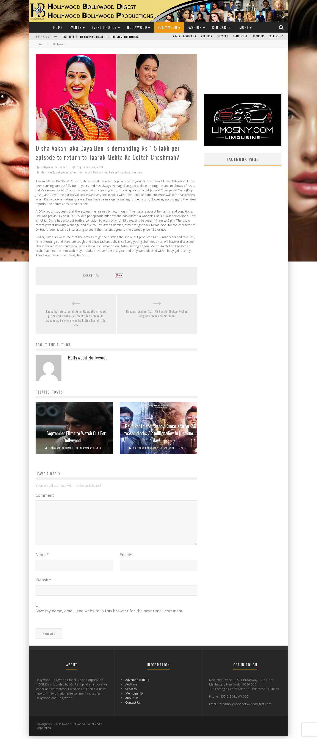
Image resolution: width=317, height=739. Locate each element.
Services (222, 36)
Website (43, 582)
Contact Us (277, 36)
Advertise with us (184, 36)
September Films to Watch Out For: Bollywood (77, 437)
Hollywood (137, 27)
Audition (206, 36)
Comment (45, 495)
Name (42, 557)
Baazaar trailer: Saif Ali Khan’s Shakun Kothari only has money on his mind (157, 313)
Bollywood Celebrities (93, 172)
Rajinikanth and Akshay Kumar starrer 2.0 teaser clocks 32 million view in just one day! (160, 433)
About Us (258, 36)
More (244, 27)
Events (75, 27)
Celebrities (116, 172)
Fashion (195, 27)
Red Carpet (222, 27)
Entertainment (134, 172)
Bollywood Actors (67, 172)
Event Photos (104, 27)
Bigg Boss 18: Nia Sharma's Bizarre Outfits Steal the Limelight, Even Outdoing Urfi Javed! (119, 37)
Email (126, 557)
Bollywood (167, 27)
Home (58, 27)
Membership (240, 36)
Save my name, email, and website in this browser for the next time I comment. (110, 613)
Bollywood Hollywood (54, 167)
